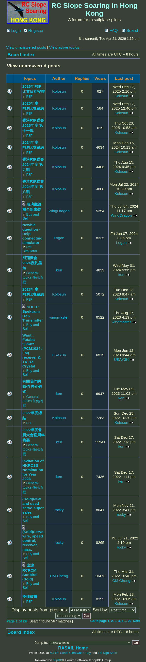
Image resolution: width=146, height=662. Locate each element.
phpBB (57, 660)
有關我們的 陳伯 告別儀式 (32, 386)
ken (59, 270)
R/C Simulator (30, 249)
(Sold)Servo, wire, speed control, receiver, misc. (33, 540)
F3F (29, 97)
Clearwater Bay (80, 653)
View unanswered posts (26, 47)
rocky (59, 510)
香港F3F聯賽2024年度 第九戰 (33, 164)
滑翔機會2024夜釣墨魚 (32, 263)
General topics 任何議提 (33, 277)
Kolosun (59, 91)
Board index (21, 54)
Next (136, 621)
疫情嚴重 (29, 596)
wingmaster (59, 317)
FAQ (111, 30)
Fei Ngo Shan (107, 653)
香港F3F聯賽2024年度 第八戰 (33, 186)
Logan (59, 238)
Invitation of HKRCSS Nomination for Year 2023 (33, 470)
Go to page (98, 621)
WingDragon (59, 211)
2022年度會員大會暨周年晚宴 (33, 435)
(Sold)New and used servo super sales (33, 505)
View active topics (64, 47)
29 (129, 621)
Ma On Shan (58, 653)
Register (34, 30)
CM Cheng (59, 576)
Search (130, 30)
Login (14, 30)
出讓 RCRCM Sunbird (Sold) (29, 572)
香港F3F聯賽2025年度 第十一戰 (33, 125)
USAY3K (59, 355)
